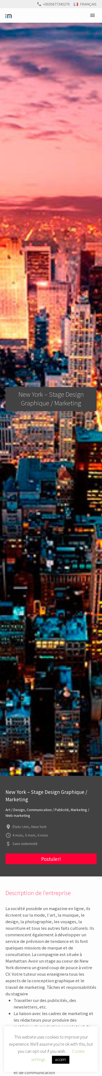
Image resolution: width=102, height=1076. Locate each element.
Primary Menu (93, 15)
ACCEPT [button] (60, 1059)
